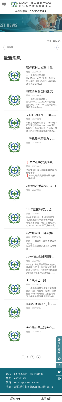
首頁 (49, 41)
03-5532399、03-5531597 (28, 374)
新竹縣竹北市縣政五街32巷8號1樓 (33, 386)
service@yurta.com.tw (26, 382)
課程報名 (59, 346)
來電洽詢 (46, 398)
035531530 (20, 378)
